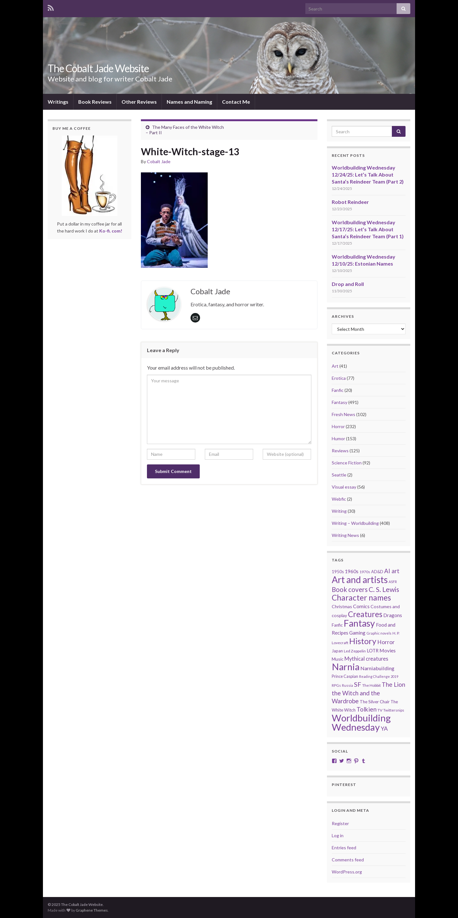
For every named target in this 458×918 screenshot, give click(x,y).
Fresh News (343, 414)
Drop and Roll (348, 284)
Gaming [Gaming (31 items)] (357, 633)
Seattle (339, 474)
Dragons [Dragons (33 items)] (392, 615)
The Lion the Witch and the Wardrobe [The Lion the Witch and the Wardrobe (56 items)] (368, 693)
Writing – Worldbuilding (355, 523)
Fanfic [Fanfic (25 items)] (337, 625)
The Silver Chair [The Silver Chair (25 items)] (375, 701)
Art (335, 366)
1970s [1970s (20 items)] (364, 571)
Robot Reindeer (350, 202)
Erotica (339, 378)
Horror (338, 426)
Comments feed (348, 859)
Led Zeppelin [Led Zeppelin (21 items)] (355, 651)
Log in (338, 835)
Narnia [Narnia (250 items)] (345, 666)
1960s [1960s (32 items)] (351, 571)
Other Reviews (139, 102)
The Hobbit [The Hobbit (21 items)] (371, 685)
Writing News (345, 535)
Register (340, 823)
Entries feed (344, 847)
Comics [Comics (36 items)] (361, 606)
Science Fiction (347, 462)
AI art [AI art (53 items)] (391, 570)
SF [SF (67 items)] (357, 684)
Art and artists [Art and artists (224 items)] (360, 579)
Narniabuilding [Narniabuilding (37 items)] (377, 668)
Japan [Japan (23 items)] (337, 650)
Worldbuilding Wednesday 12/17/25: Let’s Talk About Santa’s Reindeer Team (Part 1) (368, 229)
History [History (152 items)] (362, 641)
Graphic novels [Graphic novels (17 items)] (379, 633)
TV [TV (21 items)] (380, 710)
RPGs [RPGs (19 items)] (336, 685)
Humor (338, 438)
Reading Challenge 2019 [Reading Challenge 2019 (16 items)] (378, 676)
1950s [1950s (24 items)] (338, 571)
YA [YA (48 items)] (384, 728)
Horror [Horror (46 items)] (386, 642)
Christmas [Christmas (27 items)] (342, 606)
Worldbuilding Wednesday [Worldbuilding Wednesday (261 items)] (361, 722)
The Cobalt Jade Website (98, 68)
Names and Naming (189, 102)
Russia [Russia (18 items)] (347, 685)
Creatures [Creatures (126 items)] (365, 614)
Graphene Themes (92, 910)
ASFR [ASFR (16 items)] (393, 582)
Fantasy (339, 402)
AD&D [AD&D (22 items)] (377, 571)
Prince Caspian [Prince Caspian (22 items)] (345, 676)
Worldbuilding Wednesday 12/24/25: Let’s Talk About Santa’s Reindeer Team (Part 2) (368, 174)
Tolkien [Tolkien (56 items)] (367, 709)
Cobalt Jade (158, 161)
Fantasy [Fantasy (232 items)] (359, 623)
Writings (58, 102)
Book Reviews (95, 102)
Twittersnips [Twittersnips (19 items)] (393, 710)
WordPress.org (347, 871)
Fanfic (338, 390)
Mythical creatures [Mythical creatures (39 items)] (366, 659)
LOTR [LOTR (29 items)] (372, 650)
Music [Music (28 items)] (338, 659)
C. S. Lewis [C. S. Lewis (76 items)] (384, 589)
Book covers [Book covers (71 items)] (350, 589)
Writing (339, 511)
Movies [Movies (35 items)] (387, 650)
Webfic (339, 499)
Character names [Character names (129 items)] (361, 597)
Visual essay (344, 487)
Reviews (340, 450)
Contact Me (236, 102)
